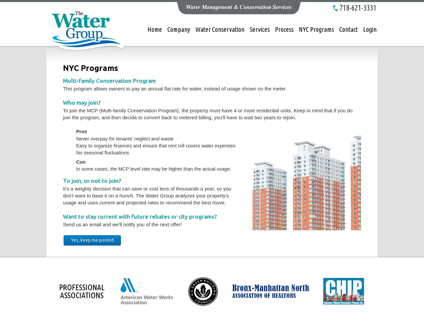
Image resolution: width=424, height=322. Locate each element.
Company (178, 29)
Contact (348, 29)
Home (154, 29)
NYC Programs (316, 29)
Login (370, 29)
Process (284, 29)
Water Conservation (219, 29)
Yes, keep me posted (92, 240)
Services (260, 29)
